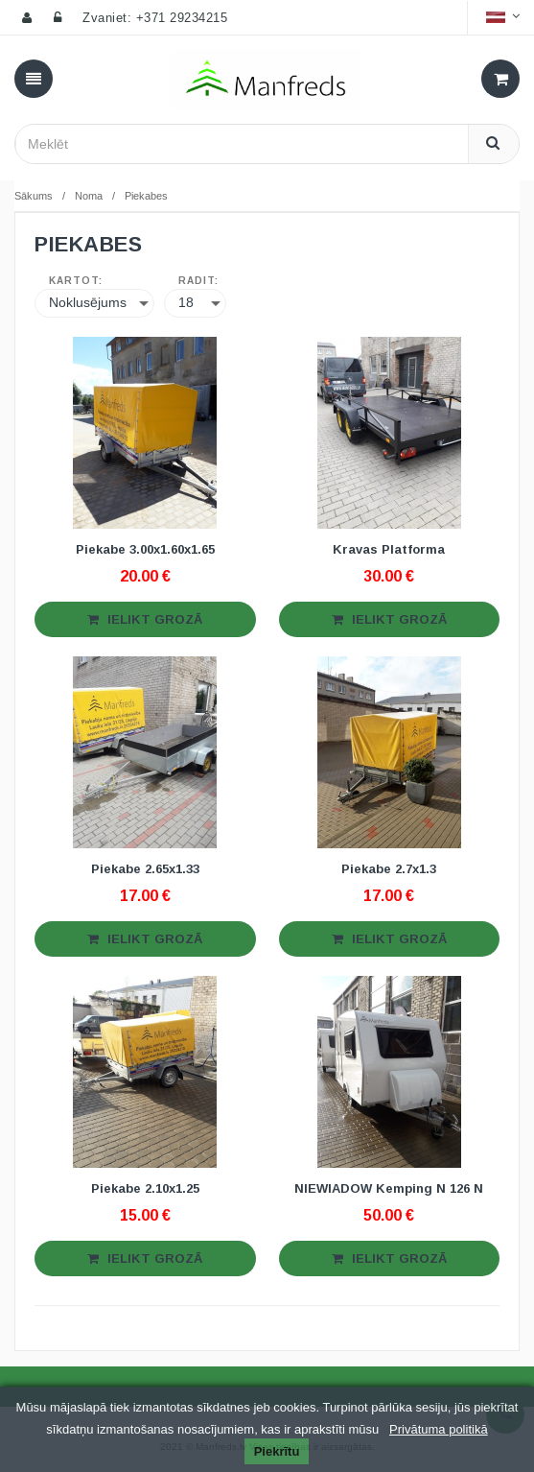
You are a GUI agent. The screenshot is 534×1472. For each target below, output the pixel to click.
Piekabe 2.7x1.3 (388, 869)
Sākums (33, 196)
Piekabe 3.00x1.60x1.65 (145, 549)
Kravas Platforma (389, 549)
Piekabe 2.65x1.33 (145, 869)
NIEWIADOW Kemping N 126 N (388, 1188)
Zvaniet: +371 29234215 (154, 18)
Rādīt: (198, 281)
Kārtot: (76, 281)
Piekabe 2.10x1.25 (145, 1188)
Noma (89, 196)
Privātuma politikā (438, 1429)
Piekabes (146, 196)
